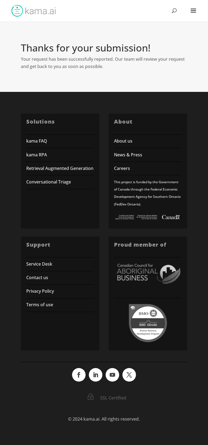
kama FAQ (36, 141)
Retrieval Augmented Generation (59, 168)
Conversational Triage (48, 182)
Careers (122, 168)
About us (123, 141)
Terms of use (40, 305)
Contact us (37, 277)
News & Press (128, 155)
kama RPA (36, 155)
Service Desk (39, 264)
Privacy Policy (40, 291)
